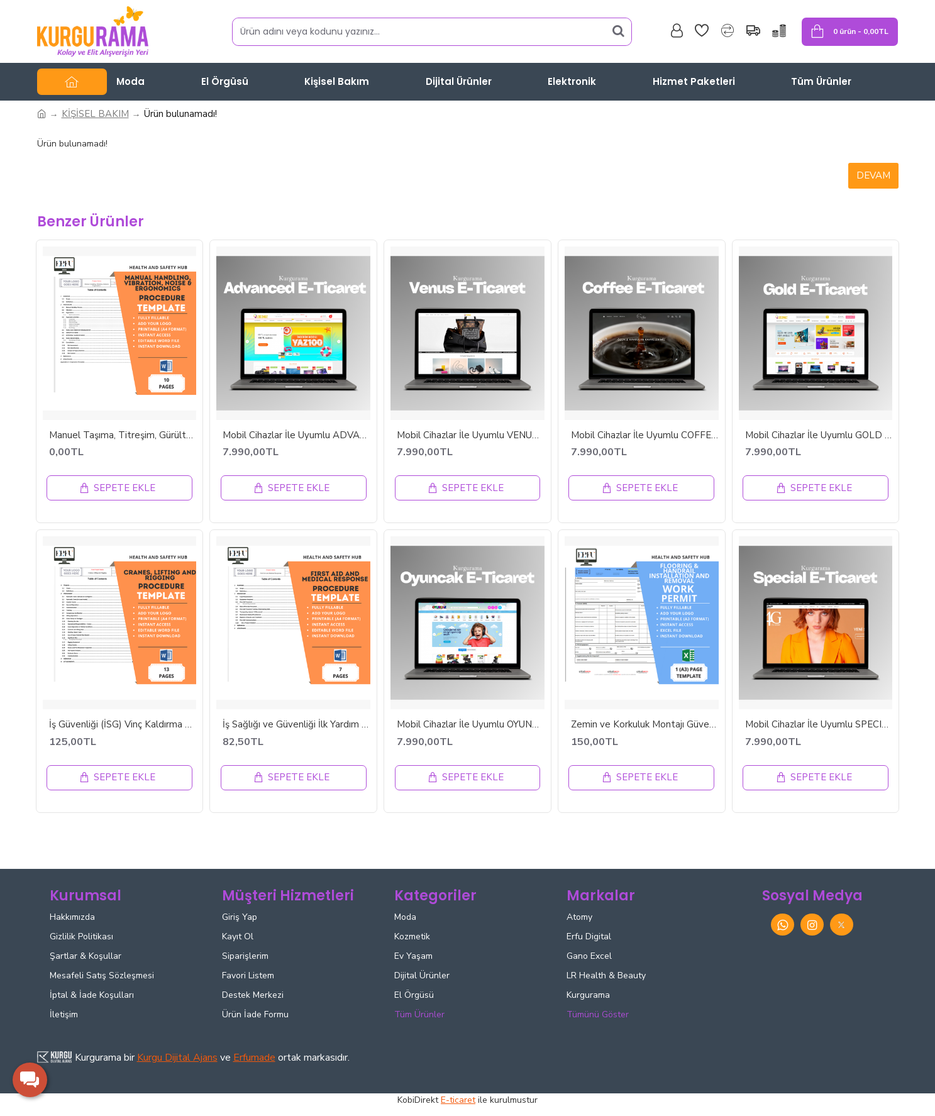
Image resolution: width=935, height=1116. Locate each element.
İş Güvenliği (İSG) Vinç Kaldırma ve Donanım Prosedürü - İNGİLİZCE (123, 725)
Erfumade (254, 1057)
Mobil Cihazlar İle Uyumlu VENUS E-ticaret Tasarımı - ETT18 (471, 435)
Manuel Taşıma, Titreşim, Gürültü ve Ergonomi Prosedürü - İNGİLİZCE (123, 435)
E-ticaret (458, 1100)
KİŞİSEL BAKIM (95, 114)
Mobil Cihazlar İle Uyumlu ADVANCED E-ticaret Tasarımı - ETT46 (296, 435)
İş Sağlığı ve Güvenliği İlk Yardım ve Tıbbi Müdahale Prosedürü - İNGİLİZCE (296, 725)
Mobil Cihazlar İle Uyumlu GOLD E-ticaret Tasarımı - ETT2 (819, 435)
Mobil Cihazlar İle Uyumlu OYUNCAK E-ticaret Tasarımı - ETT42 (471, 725)
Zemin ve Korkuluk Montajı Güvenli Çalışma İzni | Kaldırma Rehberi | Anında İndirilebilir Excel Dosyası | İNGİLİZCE (645, 725)
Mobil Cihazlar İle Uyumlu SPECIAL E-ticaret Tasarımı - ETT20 (819, 725)
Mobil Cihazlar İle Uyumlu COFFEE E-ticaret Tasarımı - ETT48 (645, 435)
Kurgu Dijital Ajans (177, 1057)
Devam (873, 175)
